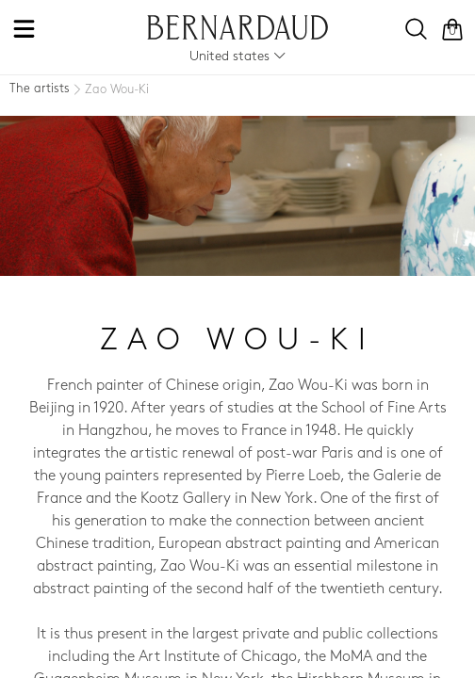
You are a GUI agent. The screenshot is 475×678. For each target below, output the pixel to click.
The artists (39, 89)
